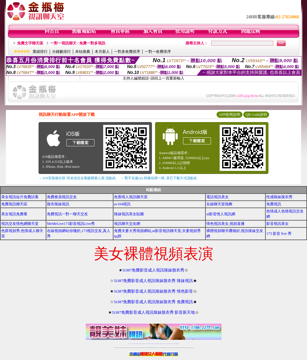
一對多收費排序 (127, 51)
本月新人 (102, 51)
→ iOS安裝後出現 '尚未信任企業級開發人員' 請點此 (77, 178)
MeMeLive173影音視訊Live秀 (71, 223)
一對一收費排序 (158, 51)
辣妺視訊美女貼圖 (129, 214)
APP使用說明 (229, 114)
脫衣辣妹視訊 (58, 204)
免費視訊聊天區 (14, 204)
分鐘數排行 (61, 51)
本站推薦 (82, 51)
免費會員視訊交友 (62, 197)
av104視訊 (122, 204)
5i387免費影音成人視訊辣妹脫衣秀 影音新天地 (153, 312)
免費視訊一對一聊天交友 (67, 214)
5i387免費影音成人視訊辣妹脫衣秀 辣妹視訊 (153, 280)
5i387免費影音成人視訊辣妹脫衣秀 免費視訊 (153, 301)
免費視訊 (273, 204)
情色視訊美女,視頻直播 (225, 223)
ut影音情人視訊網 (220, 214)
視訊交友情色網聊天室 (20, 223)
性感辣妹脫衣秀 (279, 197)
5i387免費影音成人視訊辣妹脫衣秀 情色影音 (153, 291)
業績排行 (40, 51)
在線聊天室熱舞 (219, 204)
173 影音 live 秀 (278, 233)
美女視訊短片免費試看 (20, 197)
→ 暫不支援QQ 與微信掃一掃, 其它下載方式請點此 (158, 178)
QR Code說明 (256, 114)
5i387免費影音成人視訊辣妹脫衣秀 (153, 270)
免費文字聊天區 (30, 43)
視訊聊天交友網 (127, 223)
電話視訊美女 (217, 197)
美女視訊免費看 (14, 214)
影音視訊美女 (277, 223)
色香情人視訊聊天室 (131, 197)
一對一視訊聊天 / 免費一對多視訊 (77, 43)
